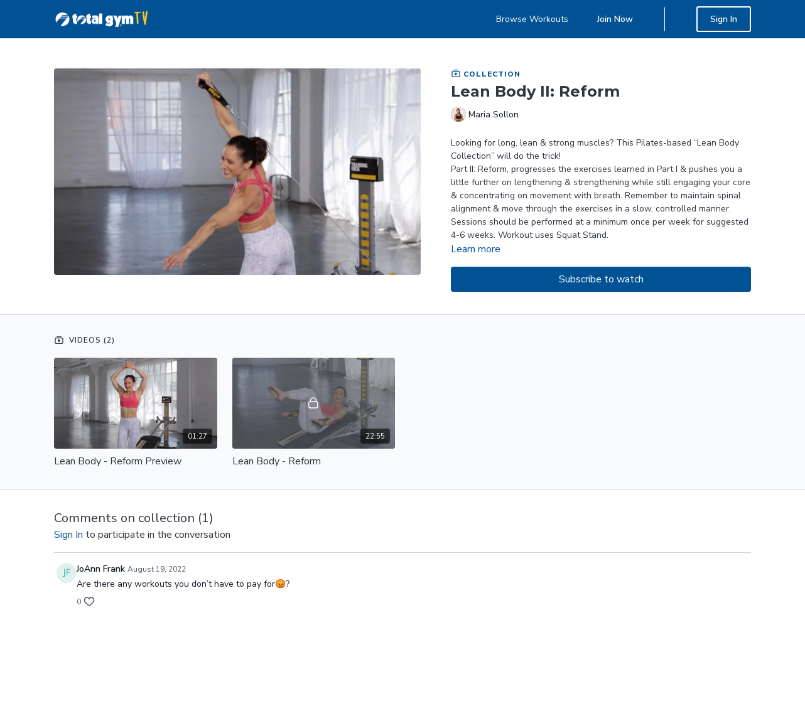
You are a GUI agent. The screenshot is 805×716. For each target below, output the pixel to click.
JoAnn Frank (101, 569)
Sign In (723, 19)
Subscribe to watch (601, 279)
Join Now (615, 19)
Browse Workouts (532, 19)
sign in (68, 535)
